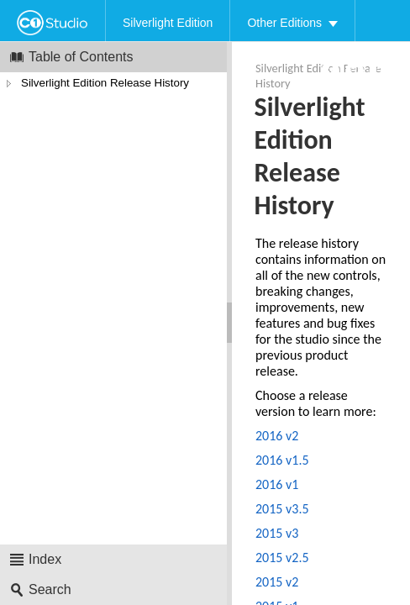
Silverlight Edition (168, 22)
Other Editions (284, 22)
